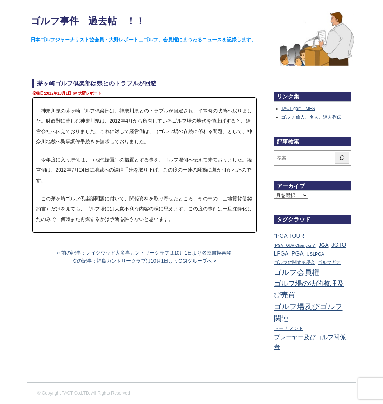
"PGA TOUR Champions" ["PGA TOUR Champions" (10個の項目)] (295, 245)
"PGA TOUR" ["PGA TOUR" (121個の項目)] (290, 236)
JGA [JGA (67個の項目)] (323, 245)
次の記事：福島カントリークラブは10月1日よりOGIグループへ (142, 261)
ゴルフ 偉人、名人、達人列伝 (311, 117)
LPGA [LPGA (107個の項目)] (281, 254)
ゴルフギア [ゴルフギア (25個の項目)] (329, 262)
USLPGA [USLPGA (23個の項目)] (315, 254)
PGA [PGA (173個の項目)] (298, 253)
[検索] (342, 158)
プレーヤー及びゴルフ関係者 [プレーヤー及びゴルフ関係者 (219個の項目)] (310, 342)
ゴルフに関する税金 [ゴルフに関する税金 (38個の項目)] (294, 262)
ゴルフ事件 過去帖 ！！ (87, 20)
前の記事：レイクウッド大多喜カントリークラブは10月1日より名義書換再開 (146, 253)
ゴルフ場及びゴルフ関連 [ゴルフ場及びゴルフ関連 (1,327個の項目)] (308, 312)
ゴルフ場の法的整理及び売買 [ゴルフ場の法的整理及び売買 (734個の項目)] (309, 289)
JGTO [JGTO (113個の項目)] (338, 245)
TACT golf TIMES (298, 108)
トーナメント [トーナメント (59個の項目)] (288, 328)
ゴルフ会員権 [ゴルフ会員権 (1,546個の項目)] (296, 272)
